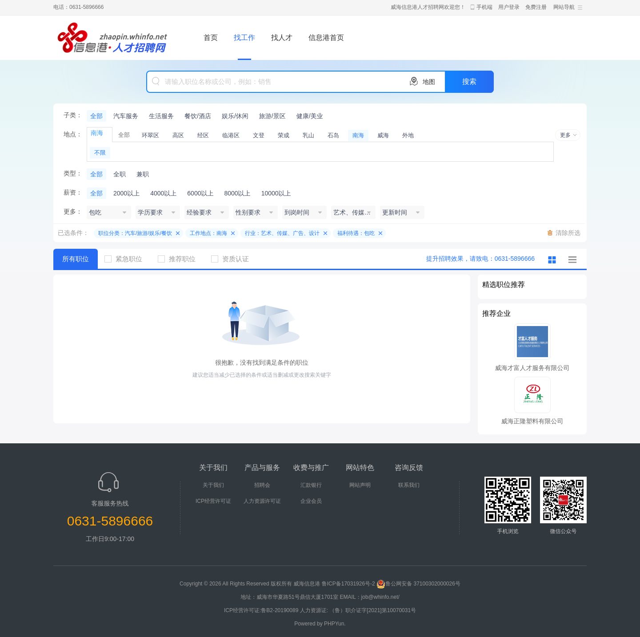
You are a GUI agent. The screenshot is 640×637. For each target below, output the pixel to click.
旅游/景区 (272, 115)
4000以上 (163, 193)
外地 (408, 135)
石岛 (333, 135)
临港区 (231, 135)
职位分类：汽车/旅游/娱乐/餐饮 (135, 233)
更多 (565, 135)
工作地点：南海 (208, 233)
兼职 (142, 174)
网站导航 (564, 7)
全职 (119, 174)
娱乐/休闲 (235, 115)
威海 (383, 135)
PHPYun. (335, 624)
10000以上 (276, 193)
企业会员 (311, 501)
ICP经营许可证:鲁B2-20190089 (262, 610)
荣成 (283, 135)
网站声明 (360, 485)
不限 (100, 152)
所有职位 (75, 259)
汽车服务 (125, 115)
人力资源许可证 (262, 501)
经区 (203, 135)
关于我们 (213, 485)
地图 (429, 81)
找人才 (281, 37)
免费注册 (536, 7)
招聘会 (262, 485)
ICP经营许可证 (213, 501)
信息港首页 (326, 37)
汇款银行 (311, 485)
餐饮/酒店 (197, 115)
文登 (258, 135)
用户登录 (509, 7)
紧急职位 (126, 259)
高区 (178, 135)
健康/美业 (309, 115)
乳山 (308, 135)
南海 (358, 135)
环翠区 (150, 135)
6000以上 (200, 193)
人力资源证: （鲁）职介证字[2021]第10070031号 (358, 610)
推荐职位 (180, 259)
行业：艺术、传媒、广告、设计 (282, 233)
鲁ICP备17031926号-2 (348, 584)
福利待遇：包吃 (356, 233)
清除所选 (568, 232)
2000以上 (126, 193)
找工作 (244, 37)
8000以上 (237, 193)
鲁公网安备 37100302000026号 (418, 584)
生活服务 (161, 115)
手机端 (484, 7)
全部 (96, 115)
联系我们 (409, 485)
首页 (211, 37)
